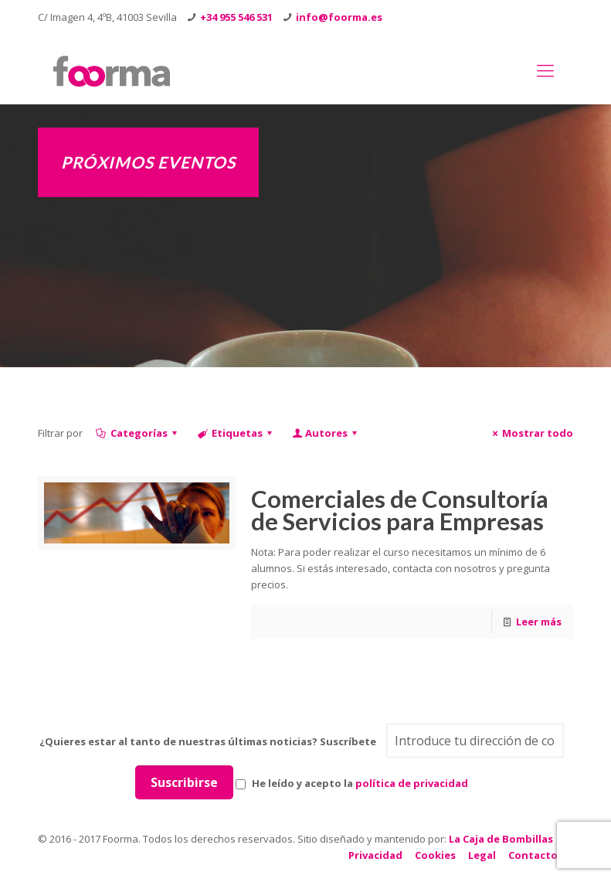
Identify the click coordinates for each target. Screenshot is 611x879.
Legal (482, 855)
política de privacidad (411, 783)
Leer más (539, 622)
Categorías (138, 433)
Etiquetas (236, 433)
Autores (325, 433)
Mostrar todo (530, 433)
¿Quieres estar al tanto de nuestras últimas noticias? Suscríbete (207, 741)
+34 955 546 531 (236, 17)
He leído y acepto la (352, 783)
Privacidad (375, 855)
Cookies (435, 855)
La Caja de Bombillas (501, 839)
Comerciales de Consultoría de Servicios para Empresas (399, 510)
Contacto (533, 855)
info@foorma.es (339, 17)
